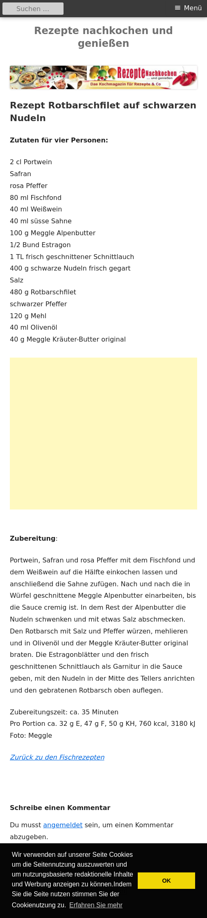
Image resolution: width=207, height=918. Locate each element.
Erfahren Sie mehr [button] (96, 905)
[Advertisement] (103, 433)
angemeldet (62, 825)
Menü (193, 8)
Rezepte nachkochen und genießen (103, 37)
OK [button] (166, 880)
